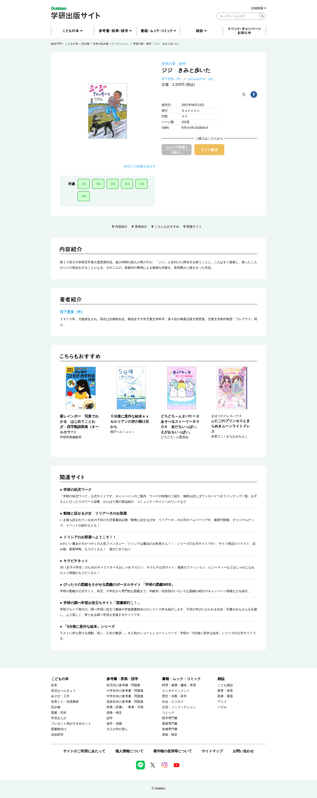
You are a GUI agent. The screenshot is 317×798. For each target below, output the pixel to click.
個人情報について (129, 751)
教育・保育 (225, 690)
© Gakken (158, 788)
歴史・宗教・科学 (174, 696)
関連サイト (194, 226)
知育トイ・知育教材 (65, 701)
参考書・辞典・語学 (122, 679)
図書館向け (58, 729)
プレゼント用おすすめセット (71, 723)
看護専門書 (169, 723)
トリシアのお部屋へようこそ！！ (89, 537)
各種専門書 (169, 729)
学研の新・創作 (174, 63)
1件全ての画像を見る (139, 166)
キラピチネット (75, 561)
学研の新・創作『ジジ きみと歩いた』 (157, 43)
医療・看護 (225, 696)
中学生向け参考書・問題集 (125, 696)
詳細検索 (258, 8)
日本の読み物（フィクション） (111, 43)
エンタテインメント (176, 690)
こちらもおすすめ (167, 226)
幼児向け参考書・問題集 (123, 685)
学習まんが (58, 718)
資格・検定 (114, 712)
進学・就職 (114, 723)
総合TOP (56, 43)
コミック (168, 712)
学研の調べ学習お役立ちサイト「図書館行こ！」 (102, 603)
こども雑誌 (225, 685)
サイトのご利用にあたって (84, 751)
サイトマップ (212, 751)
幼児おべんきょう (63, 690)
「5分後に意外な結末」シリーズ (89, 626)
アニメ (222, 701)
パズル (222, 707)
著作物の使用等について (172, 751)
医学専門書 (169, 718)
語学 (110, 718)
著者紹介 (141, 226)
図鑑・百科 (58, 712)
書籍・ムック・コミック (181, 679)
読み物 (85, 43)
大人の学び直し (117, 729)
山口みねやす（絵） (201, 79)
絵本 (54, 685)
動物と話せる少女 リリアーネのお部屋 (95, 513)
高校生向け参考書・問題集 (125, 701)
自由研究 (57, 734)
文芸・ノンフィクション (179, 707)
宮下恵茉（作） (172, 79)
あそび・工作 (60, 696)
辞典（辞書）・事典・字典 (125, 707)
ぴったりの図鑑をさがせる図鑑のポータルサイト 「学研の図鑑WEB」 (119, 584)
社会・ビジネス (173, 701)
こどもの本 (71, 43)
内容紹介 (121, 226)
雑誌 (221, 679)
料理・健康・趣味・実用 (179, 685)
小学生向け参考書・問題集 (125, 690)
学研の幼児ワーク (77, 489)
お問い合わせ (243, 751)
